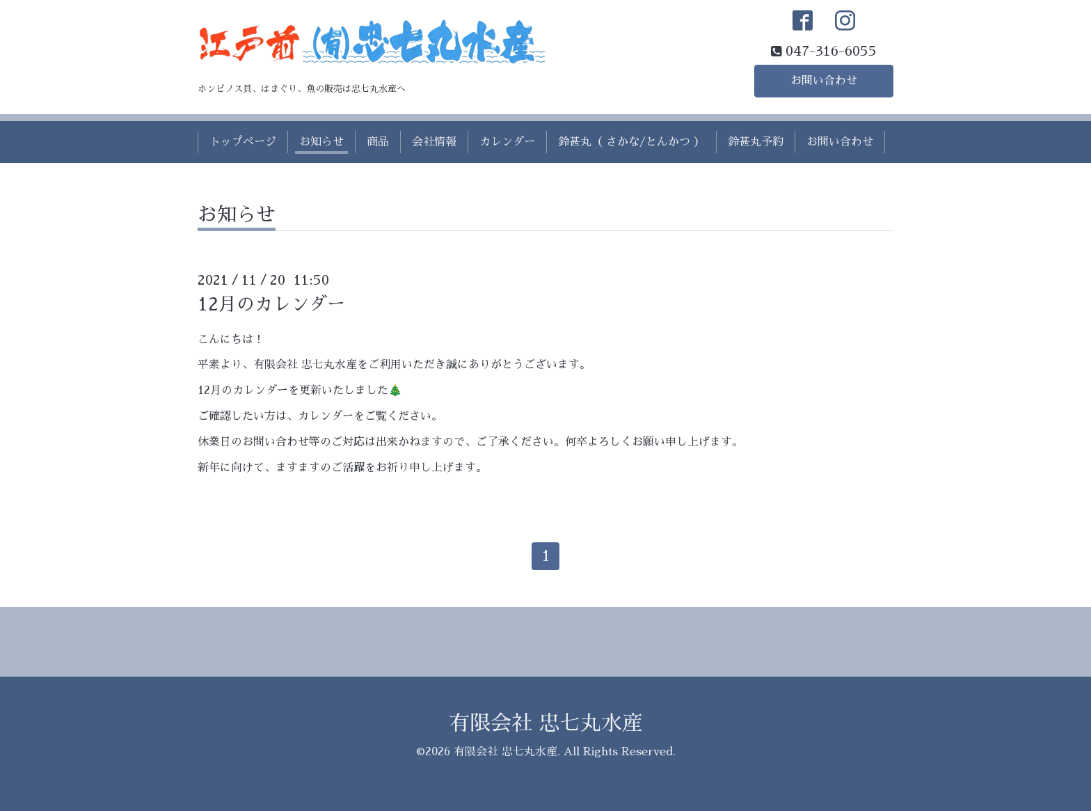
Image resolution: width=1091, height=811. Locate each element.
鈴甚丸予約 (755, 142)
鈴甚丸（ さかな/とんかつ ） (631, 142)
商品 (378, 142)
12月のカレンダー (271, 304)
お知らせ (321, 142)
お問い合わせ (823, 80)
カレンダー (507, 142)
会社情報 (434, 142)
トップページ (242, 142)
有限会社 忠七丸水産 (546, 723)
